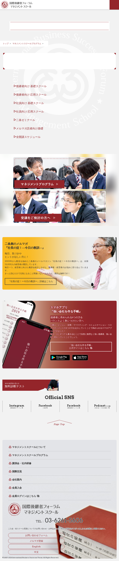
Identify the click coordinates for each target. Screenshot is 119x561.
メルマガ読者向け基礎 (29, 128)
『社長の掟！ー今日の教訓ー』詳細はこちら (30, 281)
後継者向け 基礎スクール (31, 86)
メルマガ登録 (36, 541)
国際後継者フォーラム (16, 406)
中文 (36, 552)
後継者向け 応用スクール (31, 94)
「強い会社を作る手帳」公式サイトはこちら (81, 346)
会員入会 (17, 487)
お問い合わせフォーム (36, 535)
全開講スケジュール (28, 136)
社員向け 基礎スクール (30, 103)
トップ (6, 43)
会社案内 (17, 479)
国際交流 (17, 471)
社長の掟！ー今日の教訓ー (102, 406)
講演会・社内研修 (21, 463)
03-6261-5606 (64, 520)
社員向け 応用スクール (30, 111)
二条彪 (45, 406)
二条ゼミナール (25, 120)
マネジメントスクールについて (29, 447)
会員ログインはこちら (24, 496)
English (36, 546)
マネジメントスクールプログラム (26, 43)
